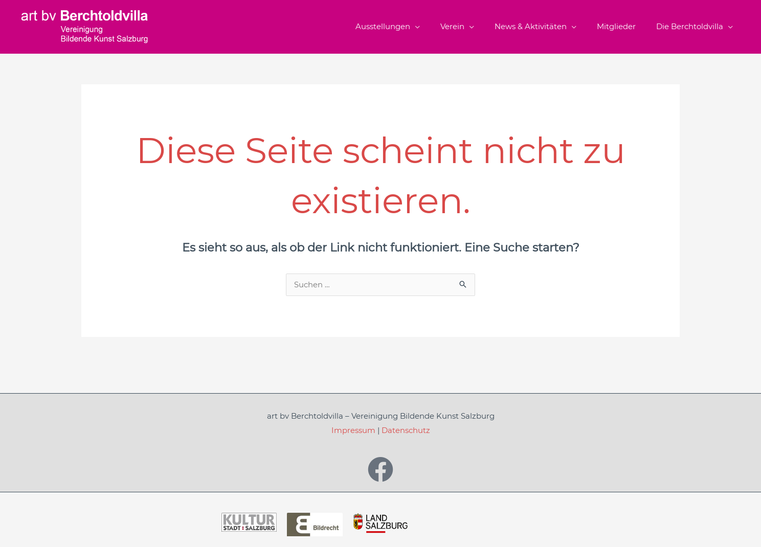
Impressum (353, 431)
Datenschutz (406, 431)
